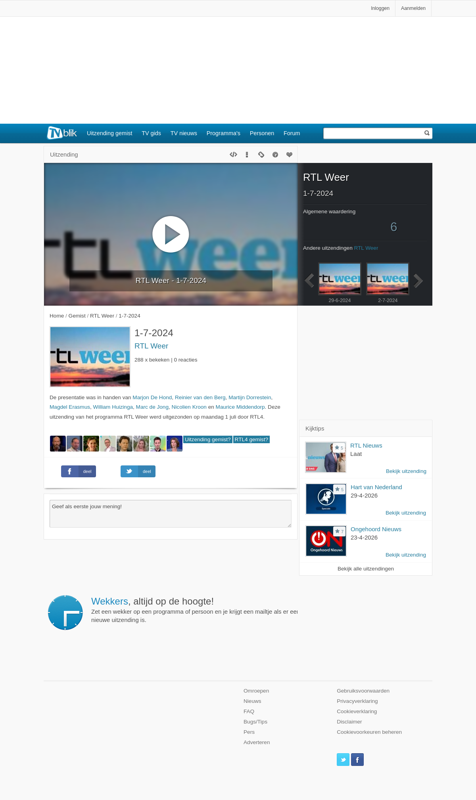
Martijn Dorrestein (249, 397)
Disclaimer (349, 722)
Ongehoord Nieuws (376, 529)
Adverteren (257, 742)
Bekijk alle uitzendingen (366, 569)
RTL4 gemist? (251, 439)
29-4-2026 (364, 495)
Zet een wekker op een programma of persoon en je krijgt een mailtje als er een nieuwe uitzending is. (195, 610)
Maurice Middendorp (240, 407)
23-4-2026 (364, 537)
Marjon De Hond (152, 397)
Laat (356, 453)
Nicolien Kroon (189, 407)
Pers (249, 732)
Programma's (223, 133)
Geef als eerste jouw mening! (171, 514)
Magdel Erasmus (70, 407)
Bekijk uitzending (406, 471)
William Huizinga (113, 407)
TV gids (151, 133)
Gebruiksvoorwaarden (363, 691)
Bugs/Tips (255, 722)
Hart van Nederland (376, 487)
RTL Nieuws (366, 445)
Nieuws (252, 701)
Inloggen (380, 8)
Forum (292, 133)
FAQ (249, 711)
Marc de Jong (152, 407)
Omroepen (256, 691)
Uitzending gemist (109, 133)
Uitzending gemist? (208, 439)
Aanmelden (413, 8)
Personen (262, 133)
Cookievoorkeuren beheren (369, 732)
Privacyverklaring (357, 701)
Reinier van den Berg (200, 397)
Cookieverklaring (357, 711)
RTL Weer (151, 346)
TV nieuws (184, 133)
